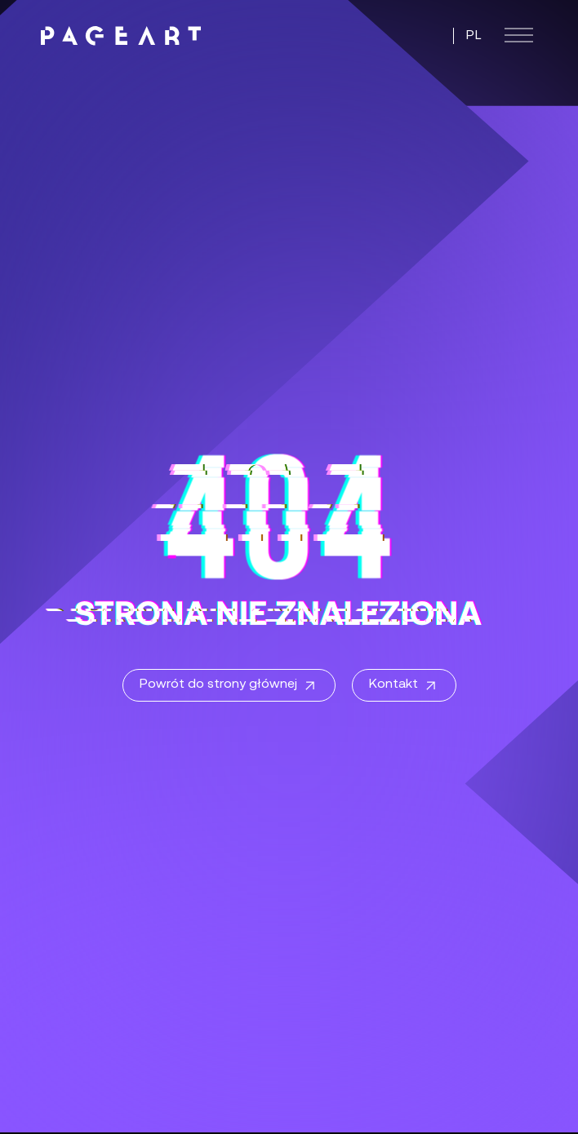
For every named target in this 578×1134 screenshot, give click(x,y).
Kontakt (404, 686)
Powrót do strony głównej (229, 686)
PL (474, 35)
